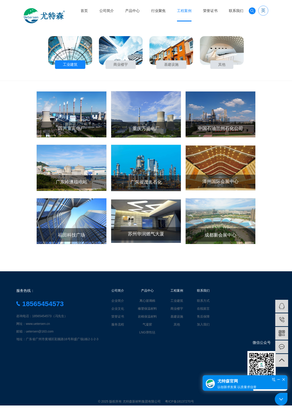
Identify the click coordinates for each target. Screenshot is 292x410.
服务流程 (117, 324)
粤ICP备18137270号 (179, 401)
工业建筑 (176, 300)
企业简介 (117, 300)
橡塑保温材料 (147, 308)
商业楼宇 (176, 308)
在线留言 (203, 308)
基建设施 (176, 316)
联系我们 (236, 11)
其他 (177, 324)
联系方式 (203, 300)
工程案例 (184, 11)
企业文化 (117, 308)
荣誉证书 (210, 11)
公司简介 (106, 11)
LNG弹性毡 (147, 332)
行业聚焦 (158, 11)
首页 (84, 11)
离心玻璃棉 (147, 300)
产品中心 (132, 11)
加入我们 (203, 324)
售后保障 (203, 316)
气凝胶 (147, 324)
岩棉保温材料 (147, 316)
